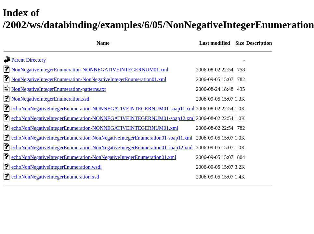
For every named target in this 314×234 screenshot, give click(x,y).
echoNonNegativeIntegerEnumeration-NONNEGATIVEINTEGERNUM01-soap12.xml (103, 118)
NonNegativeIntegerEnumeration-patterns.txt (58, 89)
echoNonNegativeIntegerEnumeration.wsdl (56, 167)
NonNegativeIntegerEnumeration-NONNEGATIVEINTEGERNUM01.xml (89, 69)
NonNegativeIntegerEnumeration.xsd (50, 99)
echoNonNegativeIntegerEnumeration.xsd (55, 176)
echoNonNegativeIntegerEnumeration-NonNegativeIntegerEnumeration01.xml (93, 157)
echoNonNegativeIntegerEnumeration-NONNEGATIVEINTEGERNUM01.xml (94, 128)
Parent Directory (28, 60)
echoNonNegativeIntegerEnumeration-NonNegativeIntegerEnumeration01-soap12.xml (102, 147)
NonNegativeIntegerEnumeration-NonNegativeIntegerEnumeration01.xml (88, 79)
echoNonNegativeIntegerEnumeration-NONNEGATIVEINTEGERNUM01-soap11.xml (102, 108)
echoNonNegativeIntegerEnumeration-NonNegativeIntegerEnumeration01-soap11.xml (101, 138)
